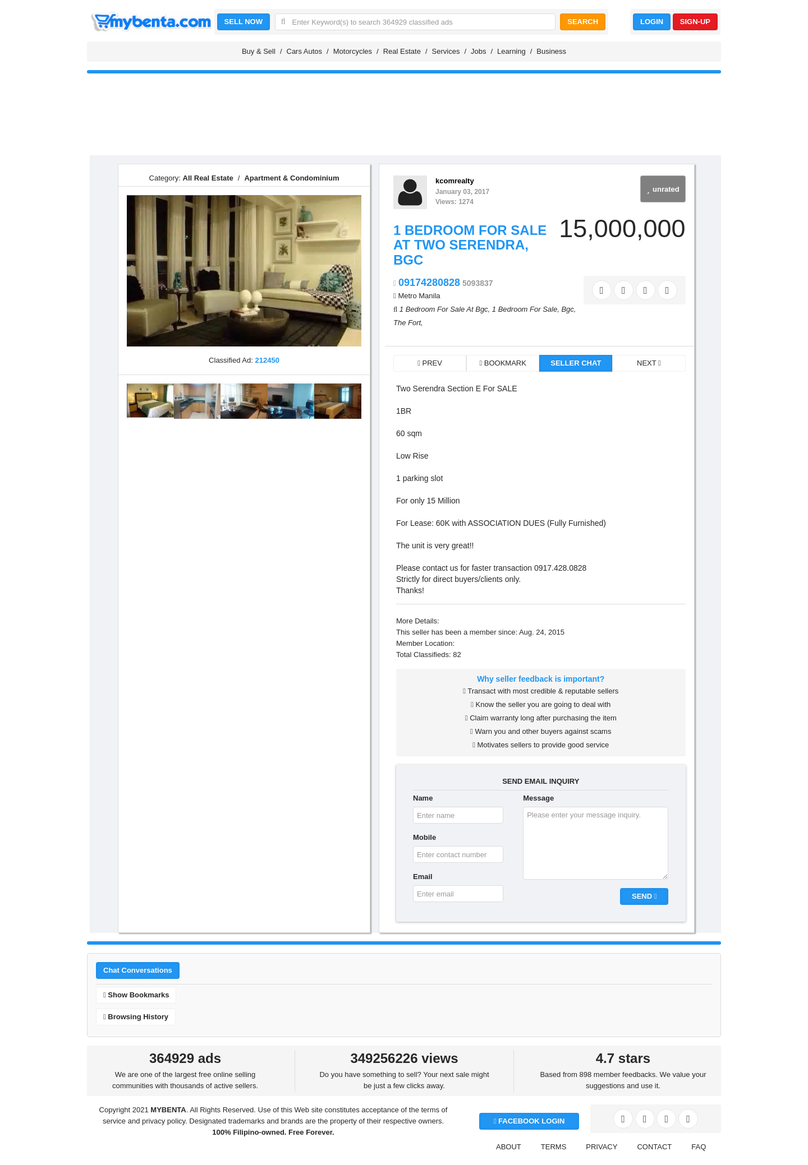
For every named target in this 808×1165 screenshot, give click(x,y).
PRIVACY (601, 1147)
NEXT (649, 363)
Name (423, 798)
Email (423, 876)
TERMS (554, 1147)
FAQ (698, 1147)
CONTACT (654, 1147)
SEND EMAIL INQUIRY (540, 781)
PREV (429, 363)
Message (538, 798)
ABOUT (508, 1147)
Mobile (424, 837)
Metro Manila (419, 296)
